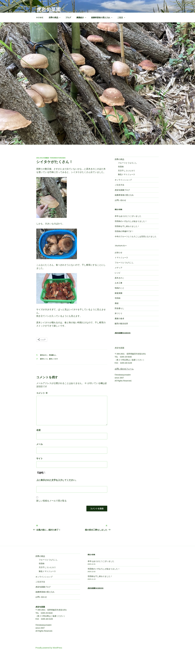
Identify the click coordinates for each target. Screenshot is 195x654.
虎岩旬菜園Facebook (123, 333)
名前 (38, 430)
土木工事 (118, 283)
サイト (39, 458)
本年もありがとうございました (128, 216)
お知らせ (118, 252)
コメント (42, 393)
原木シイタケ (53, 359)
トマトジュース (121, 257)
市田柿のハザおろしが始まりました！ (131, 221)
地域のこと (119, 288)
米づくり (118, 313)
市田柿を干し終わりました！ (127, 226)
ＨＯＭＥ (40, 17)
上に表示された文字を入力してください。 (56, 480)
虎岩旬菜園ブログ (122, 190)
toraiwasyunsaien (57, 158)
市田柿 (121, 167)
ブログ (68, 17)
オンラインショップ (123, 180)
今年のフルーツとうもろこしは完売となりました (135, 236)
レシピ (117, 273)
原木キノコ (44, 359)
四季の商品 (55, 17)
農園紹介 (81, 17)
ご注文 (121, 17)
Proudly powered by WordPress (48, 648)
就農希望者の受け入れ (102, 17)
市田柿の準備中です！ (124, 231)
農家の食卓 (119, 318)
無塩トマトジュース (126, 174)
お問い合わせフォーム (124, 369)
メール (39, 444)
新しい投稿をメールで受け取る (51, 501)
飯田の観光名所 (121, 323)
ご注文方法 (119, 185)
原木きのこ (44, 355)
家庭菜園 (118, 293)
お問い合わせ (120, 200)
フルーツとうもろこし (127, 163)
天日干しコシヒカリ (126, 171)
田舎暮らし (52, 355)
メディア (118, 268)
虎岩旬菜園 (48, 9)
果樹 (116, 303)
